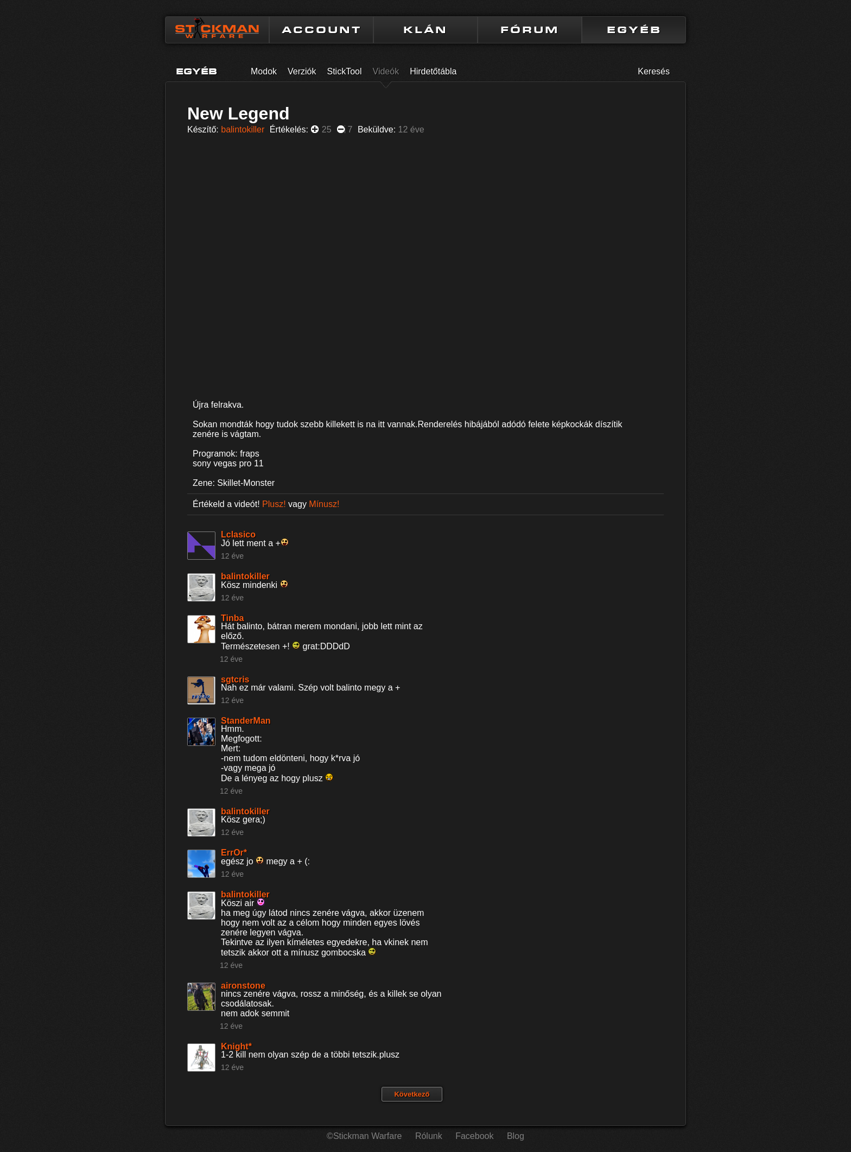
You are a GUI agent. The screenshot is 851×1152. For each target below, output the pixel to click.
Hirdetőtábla (433, 71)
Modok (264, 71)
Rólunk (428, 1136)
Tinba (232, 618)
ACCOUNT (321, 30)
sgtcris (235, 679)
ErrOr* (234, 852)
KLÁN (425, 30)
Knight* (236, 1046)
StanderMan (246, 720)
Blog (515, 1136)
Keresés (654, 71)
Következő (411, 1094)
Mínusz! (324, 504)
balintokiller (242, 129)
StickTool (344, 71)
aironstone (243, 985)
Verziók (302, 71)
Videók (386, 71)
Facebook (474, 1136)
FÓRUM (529, 30)
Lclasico (238, 534)
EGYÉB (634, 30)
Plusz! (274, 504)
